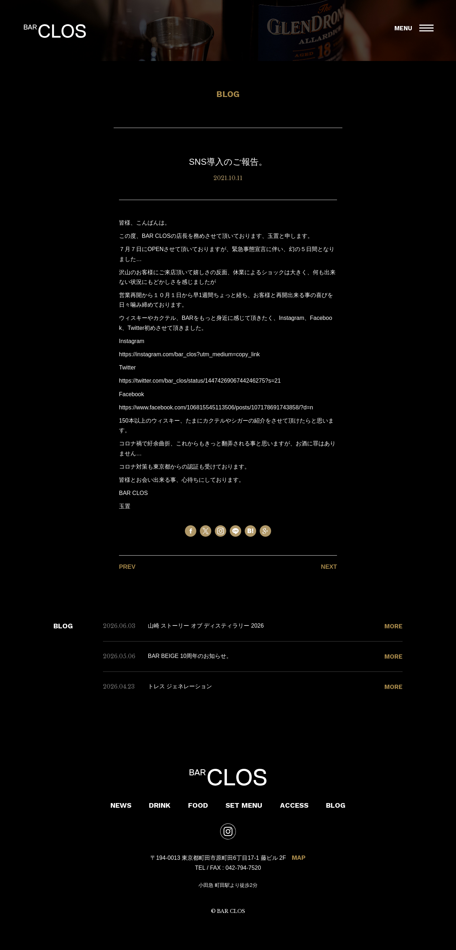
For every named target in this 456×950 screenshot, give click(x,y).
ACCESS (294, 805)
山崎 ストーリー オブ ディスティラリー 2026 (206, 626)
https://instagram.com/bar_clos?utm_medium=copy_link (189, 354)
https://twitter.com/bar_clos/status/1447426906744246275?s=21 (200, 381)
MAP (299, 857)
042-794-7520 (243, 868)
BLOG (336, 805)
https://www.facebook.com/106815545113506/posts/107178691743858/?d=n (216, 407)
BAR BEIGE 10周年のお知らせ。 (190, 656)
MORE (393, 626)
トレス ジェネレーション (180, 686)
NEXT (329, 566)
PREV (127, 566)
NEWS (120, 805)
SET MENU (244, 805)
